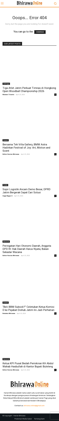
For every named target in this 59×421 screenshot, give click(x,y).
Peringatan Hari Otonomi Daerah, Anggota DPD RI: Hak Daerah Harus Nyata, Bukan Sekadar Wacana (27, 249)
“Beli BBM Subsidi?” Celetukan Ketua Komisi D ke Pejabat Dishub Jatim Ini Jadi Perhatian (28, 308)
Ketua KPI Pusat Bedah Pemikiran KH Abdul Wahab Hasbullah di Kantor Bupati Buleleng (28, 365)
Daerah (5, 140)
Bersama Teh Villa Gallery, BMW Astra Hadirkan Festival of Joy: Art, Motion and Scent (26, 147)
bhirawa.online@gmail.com (34, 406)
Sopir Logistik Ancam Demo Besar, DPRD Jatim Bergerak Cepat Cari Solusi (26, 191)
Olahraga (6, 84)
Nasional (6, 241)
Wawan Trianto (8, 94)
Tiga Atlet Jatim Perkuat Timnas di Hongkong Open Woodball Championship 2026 (29, 89)
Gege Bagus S (7, 196)
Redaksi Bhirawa (9, 313)
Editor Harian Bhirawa (11, 154)
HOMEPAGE (40, 32)
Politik (5, 185)
